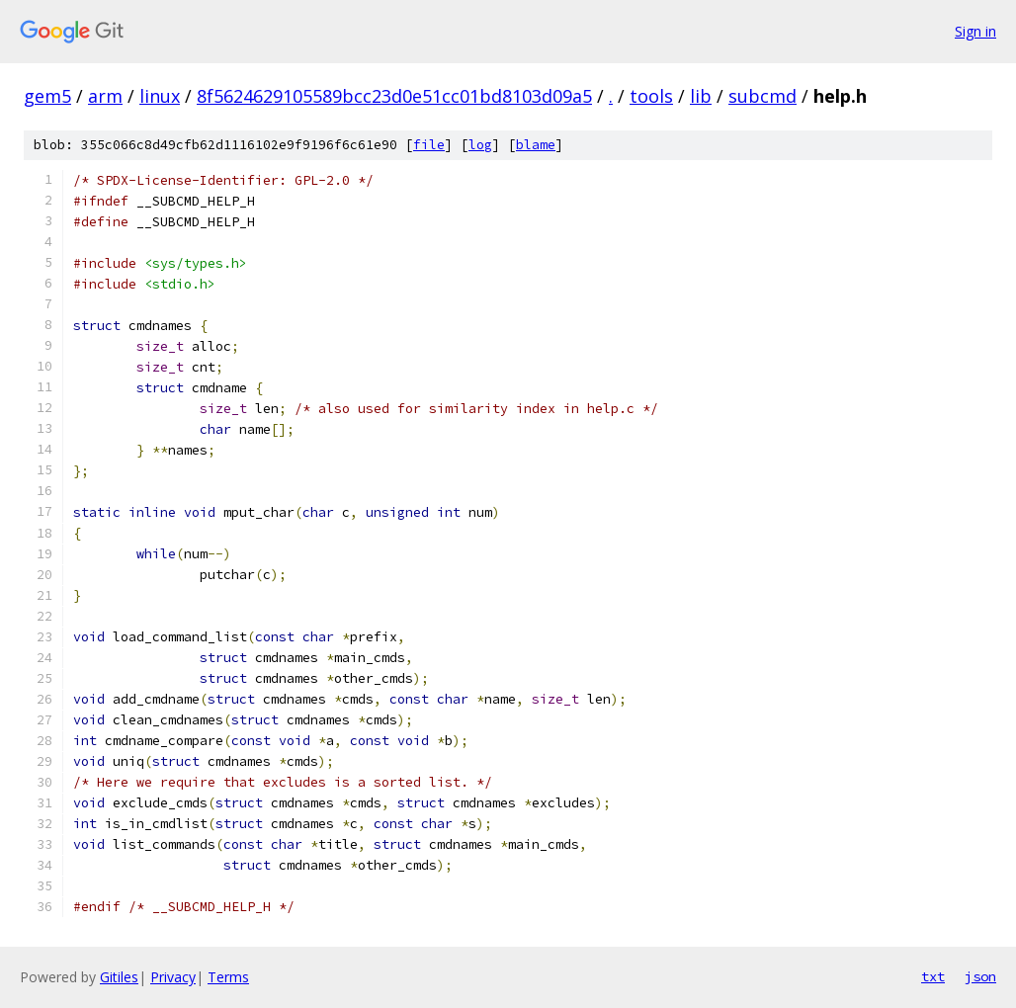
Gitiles (119, 976)
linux (159, 96)
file (429, 144)
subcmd (762, 96)
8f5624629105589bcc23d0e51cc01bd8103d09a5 (394, 96)
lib (701, 96)
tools (651, 96)
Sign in (975, 31)
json (980, 976)
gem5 (47, 96)
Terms (228, 976)
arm (105, 96)
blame (535, 144)
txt (933, 976)
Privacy (173, 976)
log (480, 144)
